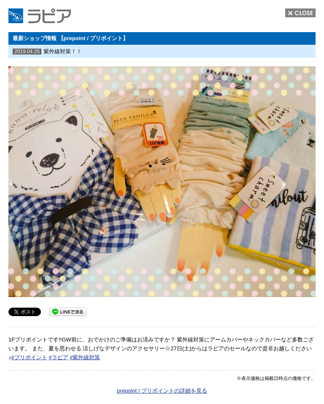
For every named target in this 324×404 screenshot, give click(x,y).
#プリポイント (29, 357)
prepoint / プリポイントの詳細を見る (162, 391)
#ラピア (58, 357)
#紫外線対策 (85, 357)
